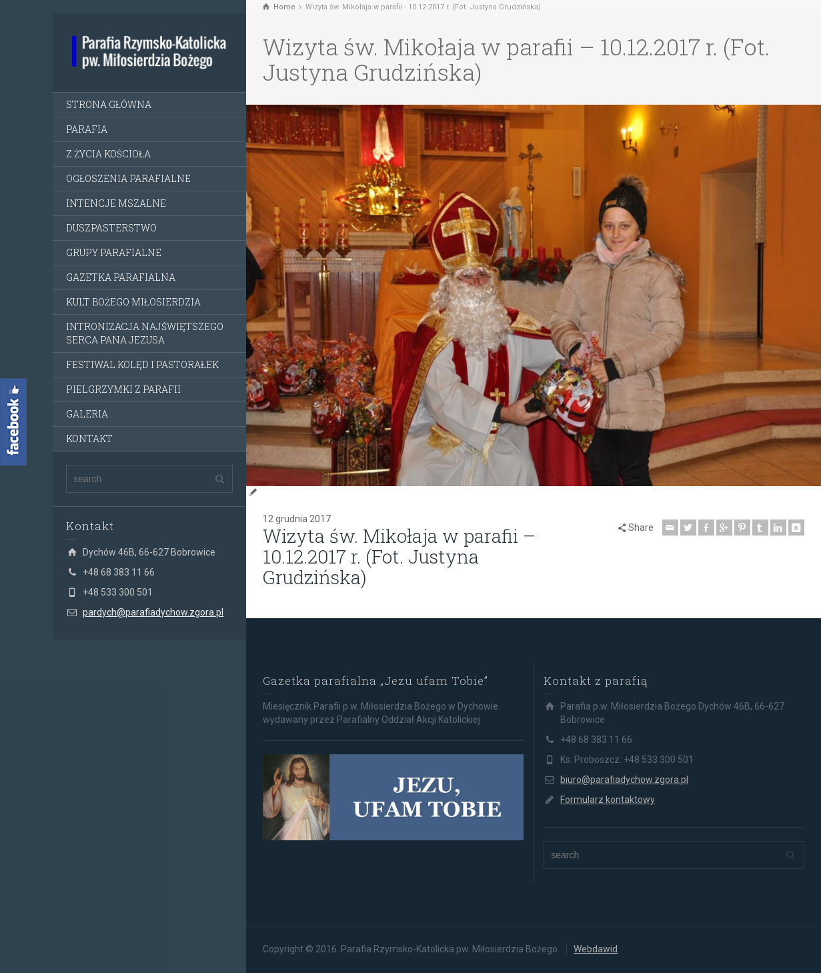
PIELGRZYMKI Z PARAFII (123, 389)
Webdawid (596, 949)
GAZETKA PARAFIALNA (120, 277)
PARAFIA (86, 129)
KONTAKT (89, 438)
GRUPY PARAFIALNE (113, 252)
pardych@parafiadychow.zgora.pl (153, 612)
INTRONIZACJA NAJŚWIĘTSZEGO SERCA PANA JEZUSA (144, 333)
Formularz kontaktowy (607, 799)
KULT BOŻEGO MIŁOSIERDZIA (133, 301)
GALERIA (87, 413)
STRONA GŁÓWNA (108, 104)
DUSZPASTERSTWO (111, 227)
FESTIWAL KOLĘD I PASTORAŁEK (142, 364)
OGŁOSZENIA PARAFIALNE (128, 178)
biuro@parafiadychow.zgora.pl (624, 779)
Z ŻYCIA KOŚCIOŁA (108, 153)
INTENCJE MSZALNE (116, 203)
